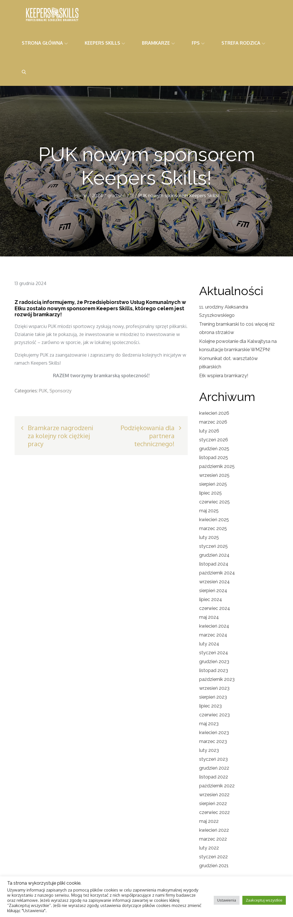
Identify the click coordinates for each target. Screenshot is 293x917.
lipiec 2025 (210, 493)
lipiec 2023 (210, 706)
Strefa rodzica (243, 43)
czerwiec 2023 (214, 715)
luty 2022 (209, 848)
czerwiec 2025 (214, 502)
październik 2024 (217, 573)
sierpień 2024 (213, 590)
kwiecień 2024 (214, 626)
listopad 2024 (213, 564)
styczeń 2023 (213, 759)
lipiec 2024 (210, 599)
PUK (43, 391)
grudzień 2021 (214, 865)
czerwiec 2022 (214, 812)
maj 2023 (209, 723)
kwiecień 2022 (214, 830)
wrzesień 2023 (214, 688)
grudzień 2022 (214, 768)
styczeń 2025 (213, 546)
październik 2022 (217, 785)
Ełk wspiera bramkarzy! (223, 375)
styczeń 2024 (213, 652)
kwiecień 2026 (214, 413)
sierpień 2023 (213, 697)
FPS (198, 43)
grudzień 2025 (214, 448)
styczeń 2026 (213, 439)
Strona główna (45, 43)
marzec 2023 (213, 741)
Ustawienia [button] (226, 900)
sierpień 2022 (213, 803)
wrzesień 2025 (214, 475)
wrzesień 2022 (214, 794)
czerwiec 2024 (214, 608)
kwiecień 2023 (214, 732)
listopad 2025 (213, 457)
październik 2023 (217, 679)
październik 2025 (217, 466)
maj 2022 (209, 821)
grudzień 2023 (214, 661)
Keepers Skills (105, 43)
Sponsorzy (61, 391)
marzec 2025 (213, 528)
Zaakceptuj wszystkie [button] (264, 900)
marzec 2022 (213, 839)
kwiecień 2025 (214, 519)
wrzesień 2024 (214, 581)
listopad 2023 (213, 670)
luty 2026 (209, 431)
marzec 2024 (213, 635)
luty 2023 (209, 750)
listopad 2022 (213, 777)
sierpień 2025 (213, 484)
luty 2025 (209, 537)
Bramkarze (158, 43)
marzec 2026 (213, 422)
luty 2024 (209, 644)
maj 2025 (209, 510)
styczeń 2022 (213, 856)
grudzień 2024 (214, 555)
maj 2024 (209, 617)
